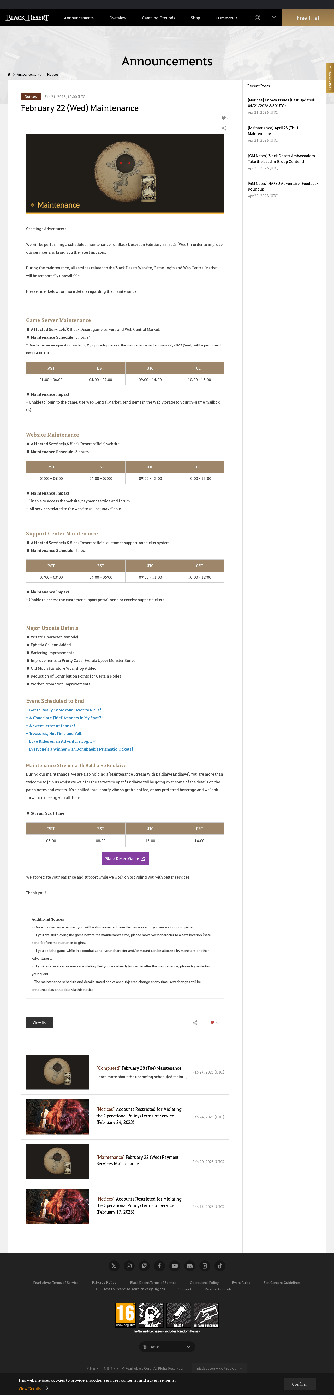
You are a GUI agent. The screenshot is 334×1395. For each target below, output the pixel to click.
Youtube (174, 1265)
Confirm (299, 1384)
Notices (52, 74)
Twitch (144, 1265)
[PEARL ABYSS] (102, 1368)
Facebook (159, 1265)
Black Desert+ (204, 1265)
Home (9, 74)
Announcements (29, 74)
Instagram (129, 1265)
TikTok (219, 1265)
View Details (29, 1388)
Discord (189, 1265)
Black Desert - (217, 1368)
